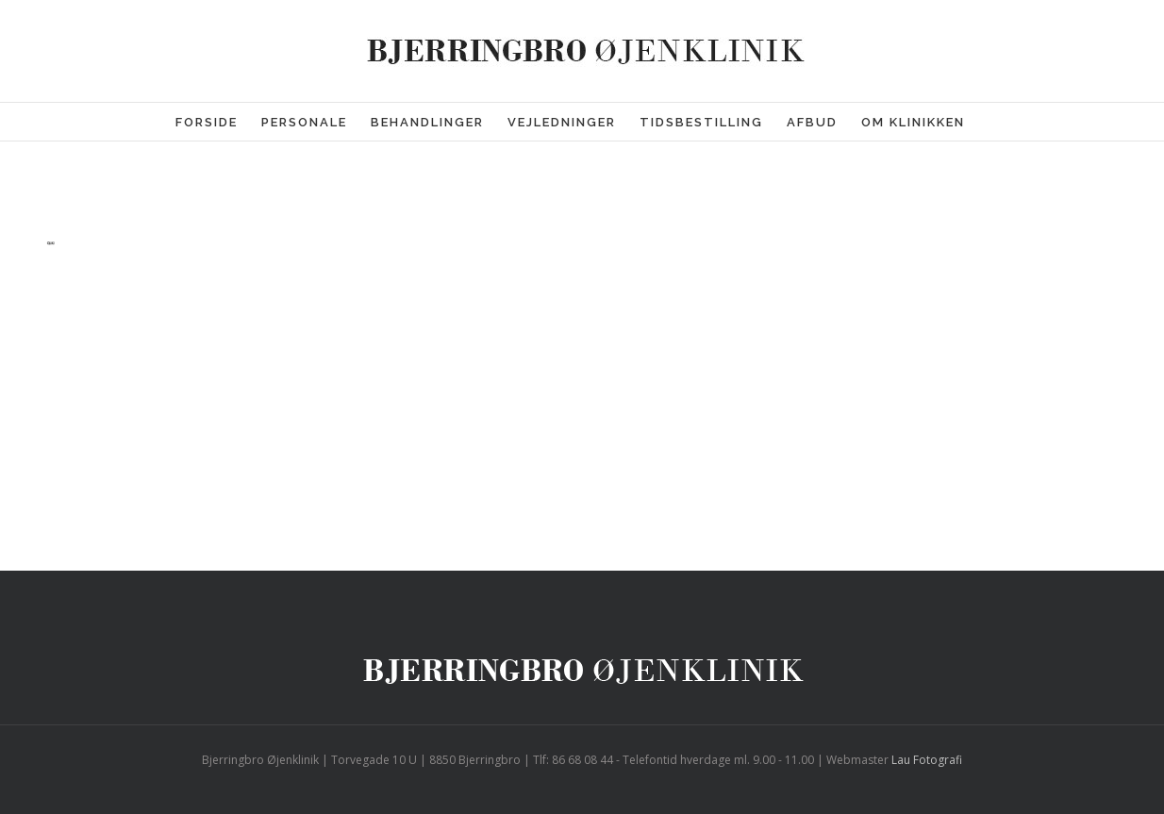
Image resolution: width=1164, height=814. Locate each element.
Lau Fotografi (926, 760)
